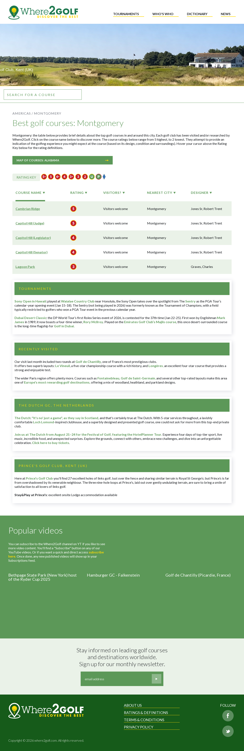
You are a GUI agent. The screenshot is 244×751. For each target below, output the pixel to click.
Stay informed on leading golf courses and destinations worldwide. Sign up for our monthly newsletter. (123, 657)
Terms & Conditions (144, 719)
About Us (133, 705)
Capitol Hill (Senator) (32, 252)
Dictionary (197, 14)
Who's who (162, 14)
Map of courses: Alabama (63, 160)
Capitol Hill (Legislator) (33, 238)
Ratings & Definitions (146, 712)
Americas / (22, 113)
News (226, 14)
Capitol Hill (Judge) (30, 223)
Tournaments (126, 14)
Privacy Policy (138, 727)
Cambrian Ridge (28, 209)
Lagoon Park (25, 267)
